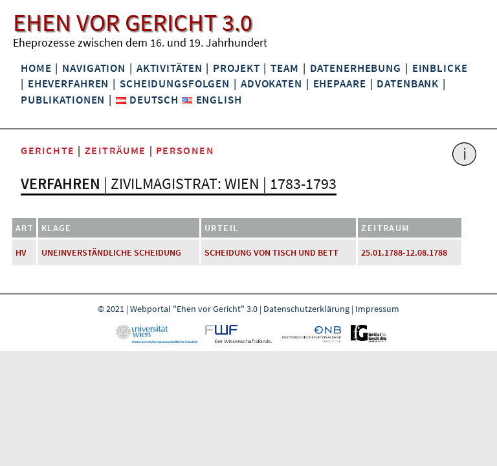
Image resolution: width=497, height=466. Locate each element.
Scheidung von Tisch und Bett (271, 252)
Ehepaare (339, 83)
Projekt (236, 68)
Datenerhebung (355, 68)
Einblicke (440, 68)
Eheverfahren (68, 83)
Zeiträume (115, 150)
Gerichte (48, 150)
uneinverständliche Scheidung (111, 252)
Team (284, 68)
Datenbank (408, 83)
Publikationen (63, 100)
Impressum (377, 309)
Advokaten (271, 83)
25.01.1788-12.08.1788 (404, 252)
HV (21, 252)
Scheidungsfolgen (175, 83)
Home (36, 68)
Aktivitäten (170, 68)
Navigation (94, 68)
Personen (185, 150)
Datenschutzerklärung (306, 309)
